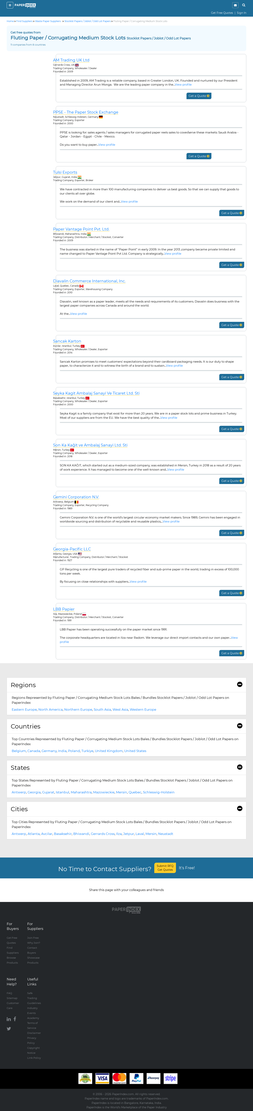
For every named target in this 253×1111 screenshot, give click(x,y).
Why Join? (33, 942)
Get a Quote (199, 96)
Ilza (119, 834)
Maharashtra (81, 792)
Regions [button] (126, 685)
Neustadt (165, 834)
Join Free (33, 937)
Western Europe (143, 709)
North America (50, 709)
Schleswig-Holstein (159, 792)
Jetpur (128, 834)
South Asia (102, 709)
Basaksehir (63, 834)
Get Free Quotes (222, 13)
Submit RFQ (165, 867)
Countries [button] (126, 726)
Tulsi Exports (65, 172)
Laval (140, 834)
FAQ (9, 993)
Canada (33, 751)
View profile (183, 84)
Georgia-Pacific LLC (72, 549)
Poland (74, 751)
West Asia (120, 709)
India (62, 751)
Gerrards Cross (103, 834)
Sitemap (12, 998)
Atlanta (34, 834)
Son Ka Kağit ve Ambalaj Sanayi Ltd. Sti (90, 445)
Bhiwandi (81, 834)
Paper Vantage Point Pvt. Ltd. (81, 229)
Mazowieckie (103, 792)
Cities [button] (126, 809)
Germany (49, 751)
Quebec (135, 792)
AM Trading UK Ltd (71, 60)
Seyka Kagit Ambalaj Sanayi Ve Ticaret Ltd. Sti (96, 393)
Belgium (19, 751)
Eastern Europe (24, 709)
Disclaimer (34, 1032)
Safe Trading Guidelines (34, 998)
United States (135, 751)
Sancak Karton (67, 341)
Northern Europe (78, 709)
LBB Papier (64, 609)
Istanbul (62, 792)
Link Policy (34, 1057)
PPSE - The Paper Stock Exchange (85, 112)
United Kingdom (109, 751)
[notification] (235, 5)
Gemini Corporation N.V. (76, 497)
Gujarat (48, 792)
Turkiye (87, 751)
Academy (33, 1017)
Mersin (121, 792)
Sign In (241, 13)
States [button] (126, 767)
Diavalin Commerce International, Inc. (89, 281)
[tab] (126, 685)
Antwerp (19, 792)
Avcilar (46, 834)
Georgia (34, 792)
